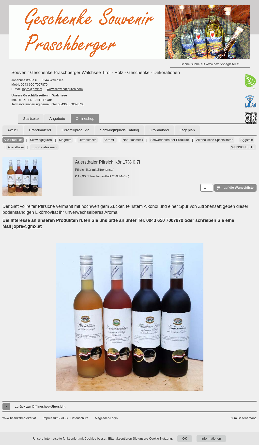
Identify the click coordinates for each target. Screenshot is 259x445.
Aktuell (12, 130)
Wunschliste (243, 147)
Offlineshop (85, 118)
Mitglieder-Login (106, 418)
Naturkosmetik (133, 140)
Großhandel (159, 130)
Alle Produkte (13, 140)
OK (184, 438)
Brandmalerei (40, 130)
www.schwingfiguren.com (65, 89)
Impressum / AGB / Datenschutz (65, 418)
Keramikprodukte (75, 130)
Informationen (211, 438)
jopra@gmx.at (32, 89)
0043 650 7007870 (34, 84)
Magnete (65, 140)
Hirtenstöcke (87, 140)
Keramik (110, 140)
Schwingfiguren (41, 140)
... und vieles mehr (44, 147)
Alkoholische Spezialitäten (214, 140)
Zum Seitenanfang (243, 418)
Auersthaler (16, 147)
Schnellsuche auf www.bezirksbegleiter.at (210, 64)
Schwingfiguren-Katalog (119, 130)
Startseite (31, 118)
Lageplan (187, 130)
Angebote (57, 118)
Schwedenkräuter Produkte (169, 140)
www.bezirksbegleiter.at (19, 418)
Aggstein (247, 140)
